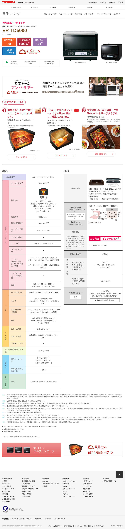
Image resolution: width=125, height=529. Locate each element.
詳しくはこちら (21, 157)
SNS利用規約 (101, 526)
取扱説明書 (86, 489)
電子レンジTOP (50, 14)
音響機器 (72, 8)
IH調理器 (5, 494)
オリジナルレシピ (104, 14)
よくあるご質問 (88, 494)
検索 (121, 2)
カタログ (116, 14)
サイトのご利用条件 (52, 526)
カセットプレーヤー (69, 489)
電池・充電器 (26, 494)
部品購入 (109, 8)
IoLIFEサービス (88, 496)
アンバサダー (89, 14)
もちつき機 (6, 501)
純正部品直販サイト (109, 481)
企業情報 (103, 2)
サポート (90, 8)
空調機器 (53, 8)
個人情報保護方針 (67, 526)
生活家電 (34, 8)
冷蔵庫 (4, 481)
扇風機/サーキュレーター (50, 484)
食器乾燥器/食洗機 (8, 499)
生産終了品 (86, 491)
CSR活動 (38, 518)
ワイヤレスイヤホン (69, 496)
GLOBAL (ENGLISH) (116, 526)
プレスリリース (59, 518)
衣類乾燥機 (26, 484)
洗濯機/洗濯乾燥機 (28, 481)
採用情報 (112, 2)
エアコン (45, 481)
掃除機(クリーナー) (28, 486)
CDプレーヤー (67, 486)
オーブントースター (9, 489)
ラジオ (64, 491)
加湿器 (44, 486)
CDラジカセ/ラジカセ (69, 481)
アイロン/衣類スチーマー (30, 489)
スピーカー (66, 494)
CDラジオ (65, 484)
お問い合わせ (92, 2)
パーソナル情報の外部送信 (85, 526)
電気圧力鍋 (6, 491)
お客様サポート (88, 481)
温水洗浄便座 (26, 491)
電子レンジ (6, 484)
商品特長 (78, 14)
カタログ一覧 (87, 486)
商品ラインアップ (66, 14)
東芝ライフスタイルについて (22, 518)
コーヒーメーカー (8, 496)
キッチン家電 (16, 8)
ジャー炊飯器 (6, 486)
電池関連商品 (26, 496)
